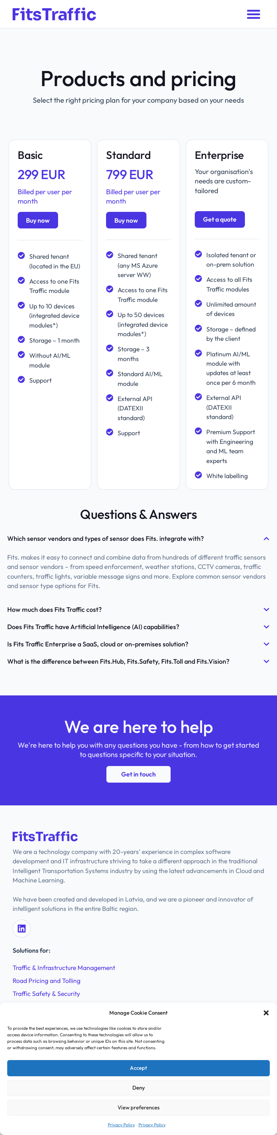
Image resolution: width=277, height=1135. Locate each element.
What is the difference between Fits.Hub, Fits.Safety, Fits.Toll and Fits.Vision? (118, 661)
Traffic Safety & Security (46, 992)
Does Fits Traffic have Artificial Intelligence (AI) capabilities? (93, 627)
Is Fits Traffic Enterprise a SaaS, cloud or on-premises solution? (97, 644)
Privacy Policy (121, 1124)
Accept (138, 1067)
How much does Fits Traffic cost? (54, 609)
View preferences (138, 1107)
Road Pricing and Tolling (46, 979)
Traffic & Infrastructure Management (64, 966)
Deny (138, 1087)
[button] (266, 1012)
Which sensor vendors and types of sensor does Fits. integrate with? (105, 538)
